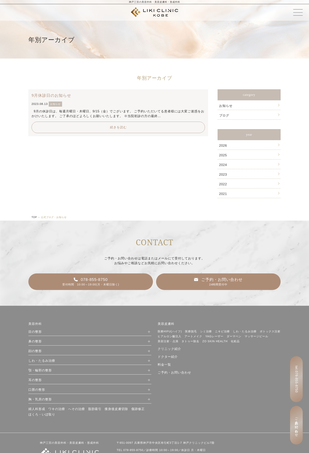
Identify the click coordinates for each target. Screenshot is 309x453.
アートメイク (193, 336)
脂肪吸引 (94, 409)
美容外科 (35, 323)
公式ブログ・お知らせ (54, 217)
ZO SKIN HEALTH (215, 341)
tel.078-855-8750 (296, 379)
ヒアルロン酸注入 (169, 336)
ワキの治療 (56, 409)
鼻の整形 (35, 341)
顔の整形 (35, 351)
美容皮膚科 (166, 323)
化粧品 (235, 341)
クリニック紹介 (169, 348)
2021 (223, 194)
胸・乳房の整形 (40, 399)
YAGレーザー (214, 336)
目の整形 (35, 331)
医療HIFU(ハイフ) (170, 331)
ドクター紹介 (168, 356)
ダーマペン (234, 336)
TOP (34, 217)
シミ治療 (206, 331)
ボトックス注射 (270, 331)
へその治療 (76, 409)
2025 (223, 155)
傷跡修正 (138, 409)
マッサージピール (256, 336)
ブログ (224, 115)
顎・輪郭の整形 (40, 370)
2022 (223, 184)
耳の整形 (35, 380)
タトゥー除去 (190, 341)
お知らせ (226, 105)
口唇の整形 (36, 389)
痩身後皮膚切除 (116, 409)
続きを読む (118, 127)
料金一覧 (164, 364)
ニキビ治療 (222, 331)
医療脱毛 (191, 331)
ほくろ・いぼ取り (41, 414)
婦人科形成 (36, 409)
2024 (223, 165)
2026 (223, 145)
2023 (223, 174)
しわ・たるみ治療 (41, 360)
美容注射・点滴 (168, 341)
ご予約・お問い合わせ (174, 372)
